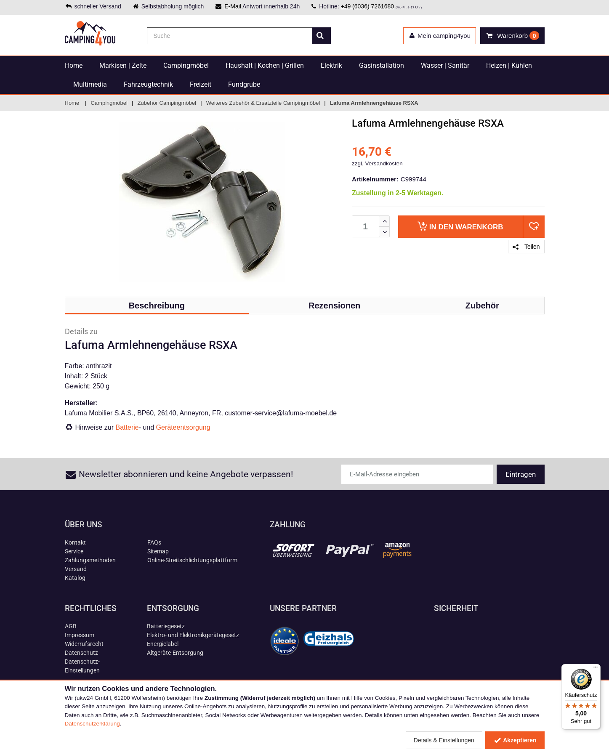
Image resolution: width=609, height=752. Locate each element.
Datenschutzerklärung (92, 723)
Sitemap (158, 551)
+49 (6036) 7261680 (367, 6)
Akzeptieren (515, 740)
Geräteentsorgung (183, 427)
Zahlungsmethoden (90, 560)
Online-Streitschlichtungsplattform (192, 560)
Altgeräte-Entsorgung (175, 652)
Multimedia (90, 84)
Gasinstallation (381, 65)
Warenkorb (460, 226)
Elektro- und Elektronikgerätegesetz (193, 635)
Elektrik (331, 65)
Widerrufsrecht (84, 643)
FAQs (154, 542)
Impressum (79, 635)
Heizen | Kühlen (509, 65)
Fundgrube (244, 84)
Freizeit (200, 84)
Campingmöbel (186, 65)
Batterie (127, 427)
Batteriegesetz (166, 626)
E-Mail (232, 6)
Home (73, 65)
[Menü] (595, 669)
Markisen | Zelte (122, 65)
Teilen (526, 246)
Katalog (75, 577)
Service (74, 551)
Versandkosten (384, 163)
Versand (76, 569)
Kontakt (75, 542)
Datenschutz (81, 652)
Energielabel (162, 643)
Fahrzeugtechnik (148, 84)
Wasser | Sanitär (445, 65)
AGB (71, 626)
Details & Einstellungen (444, 740)
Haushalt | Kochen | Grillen (265, 65)
